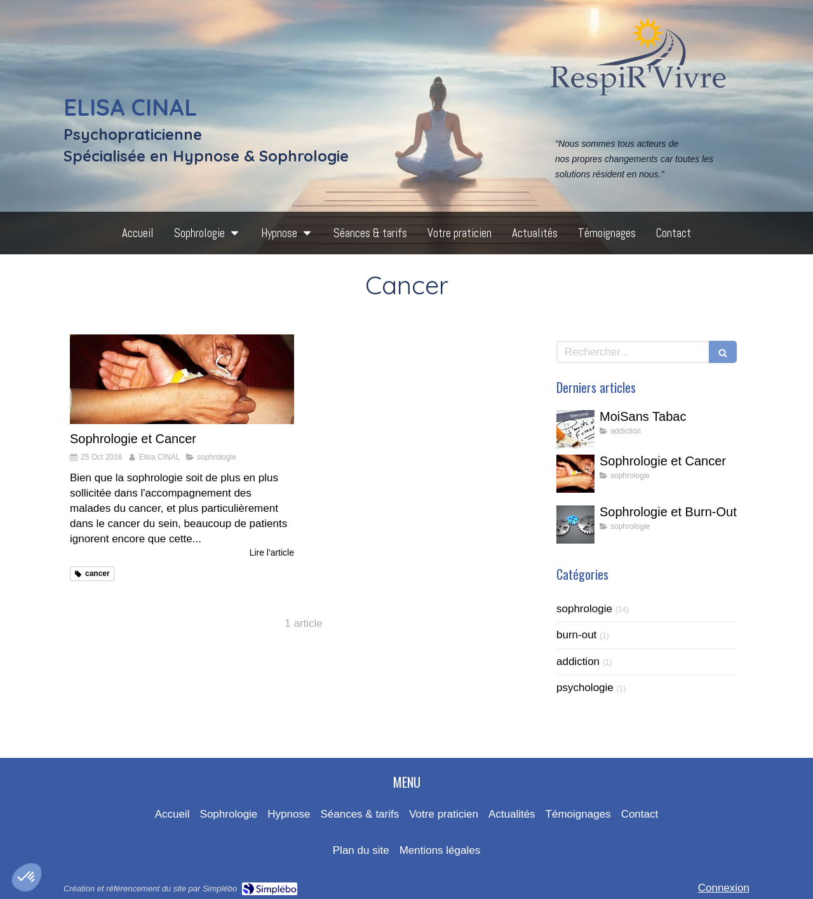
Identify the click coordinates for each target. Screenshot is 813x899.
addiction (578, 661)
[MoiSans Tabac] (575, 429)
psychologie (585, 688)
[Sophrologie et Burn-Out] (575, 524)
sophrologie (584, 609)
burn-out (576, 635)
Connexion (723, 888)
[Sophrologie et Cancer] (182, 379)
